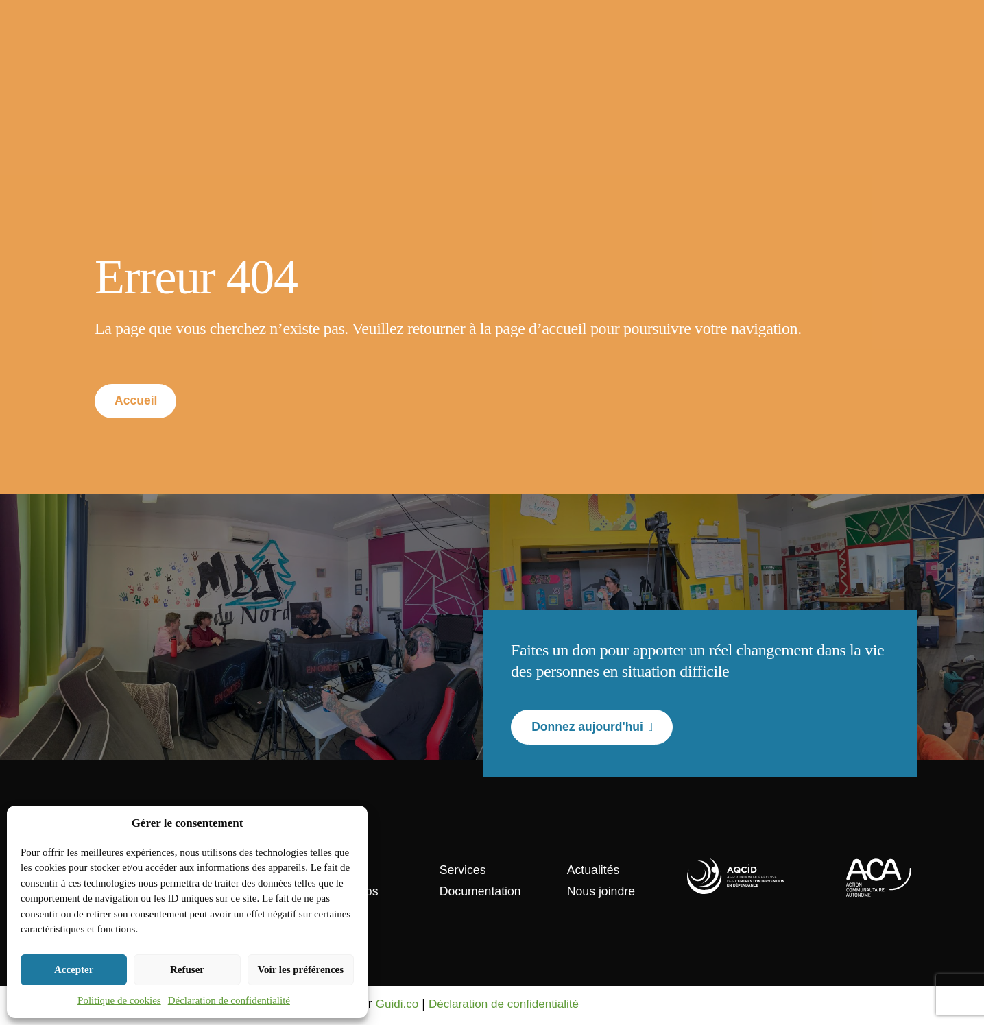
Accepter (73, 969)
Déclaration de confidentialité (229, 1000)
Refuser (187, 969)
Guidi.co (398, 1006)
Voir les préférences (301, 969)
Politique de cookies (119, 1000)
